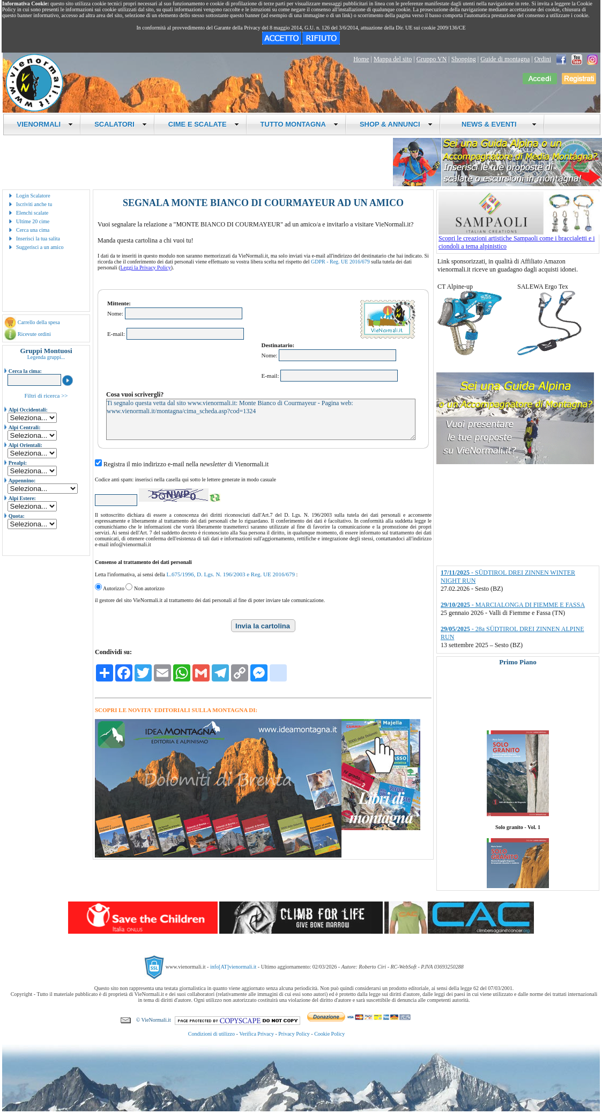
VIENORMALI (45, 124)
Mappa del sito (393, 59)
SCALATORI (120, 124)
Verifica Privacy (256, 1034)
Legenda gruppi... (46, 357)
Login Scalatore (33, 196)
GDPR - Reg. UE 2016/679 (340, 262)
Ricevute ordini (34, 334)
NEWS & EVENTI (495, 124)
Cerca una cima (32, 230)
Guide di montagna (505, 59)
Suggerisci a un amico (40, 247)
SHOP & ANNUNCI (396, 124)
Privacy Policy (294, 1034)
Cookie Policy (329, 1034)
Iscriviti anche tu (34, 204)
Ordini (542, 59)
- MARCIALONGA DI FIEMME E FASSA (513, 605)
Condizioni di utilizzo (211, 1034)
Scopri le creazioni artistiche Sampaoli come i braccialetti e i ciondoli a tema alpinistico (519, 239)
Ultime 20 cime (32, 221)
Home (361, 59)
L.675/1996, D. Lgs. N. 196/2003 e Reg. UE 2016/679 (230, 574)
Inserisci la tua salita (38, 238)
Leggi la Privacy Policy (146, 267)
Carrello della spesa (39, 322)
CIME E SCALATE (203, 124)
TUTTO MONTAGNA (299, 124)
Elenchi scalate (32, 213)
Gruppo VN (432, 59)
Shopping (463, 59)
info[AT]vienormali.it (233, 967)
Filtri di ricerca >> (46, 395)
